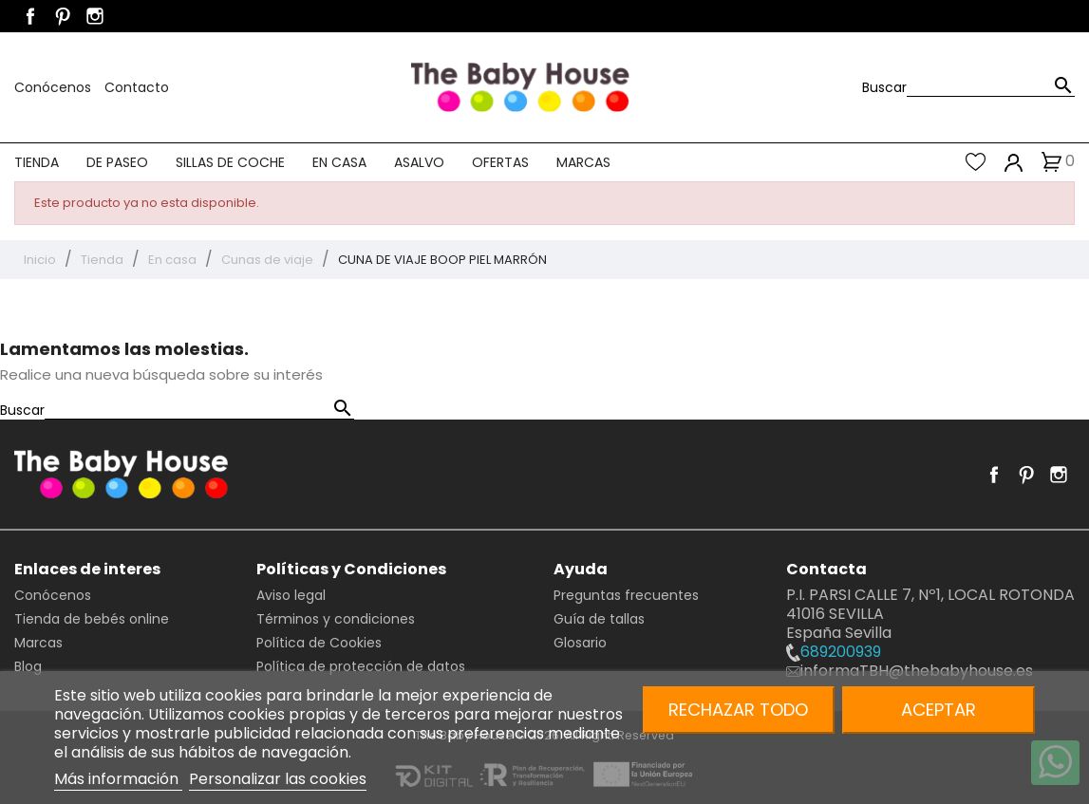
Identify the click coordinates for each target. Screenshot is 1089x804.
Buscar (884, 87)
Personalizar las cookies (277, 779)
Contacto (136, 87)
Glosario (580, 642)
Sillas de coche (230, 162)
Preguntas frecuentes (626, 595)
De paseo (117, 162)
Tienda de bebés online (91, 618)
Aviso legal (291, 595)
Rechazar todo (738, 709)
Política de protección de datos (360, 666)
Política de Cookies (319, 642)
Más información (118, 779)
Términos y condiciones (335, 618)
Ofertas (500, 162)
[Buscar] (991, 87)
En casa (339, 162)
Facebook (30, 16)
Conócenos (54, 87)
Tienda (36, 162)
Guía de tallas (599, 618)
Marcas (583, 162)
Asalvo (419, 162)
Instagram (95, 16)
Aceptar (938, 709)
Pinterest (62, 16)
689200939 (833, 652)
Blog (28, 666)
